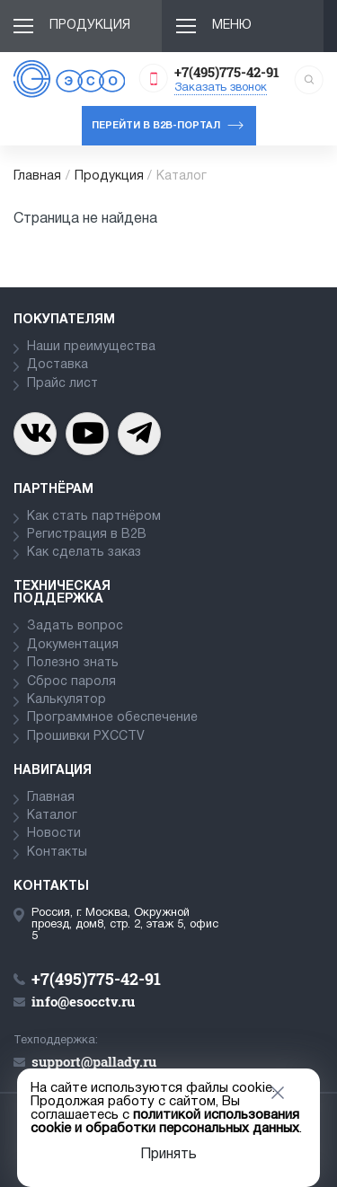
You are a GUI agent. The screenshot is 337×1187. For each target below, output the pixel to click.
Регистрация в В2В (86, 535)
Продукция (89, 25)
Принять (168, 1154)
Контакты (57, 852)
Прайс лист (62, 384)
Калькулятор (66, 700)
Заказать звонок (220, 88)
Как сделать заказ (84, 552)
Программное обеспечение (112, 718)
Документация (73, 645)
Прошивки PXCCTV (86, 737)
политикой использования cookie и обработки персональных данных (165, 1122)
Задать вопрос (75, 626)
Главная (37, 176)
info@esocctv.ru (83, 1001)
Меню (232, 25)
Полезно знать (73, 663)
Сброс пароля (71, 682)
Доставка (57, 365)
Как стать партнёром (94, 517)
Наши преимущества (91, 347)
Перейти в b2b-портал (156, 125)
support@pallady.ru (93, 1061)
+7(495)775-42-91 (226, 72)
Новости (54, 834)
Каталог (52, 816)
